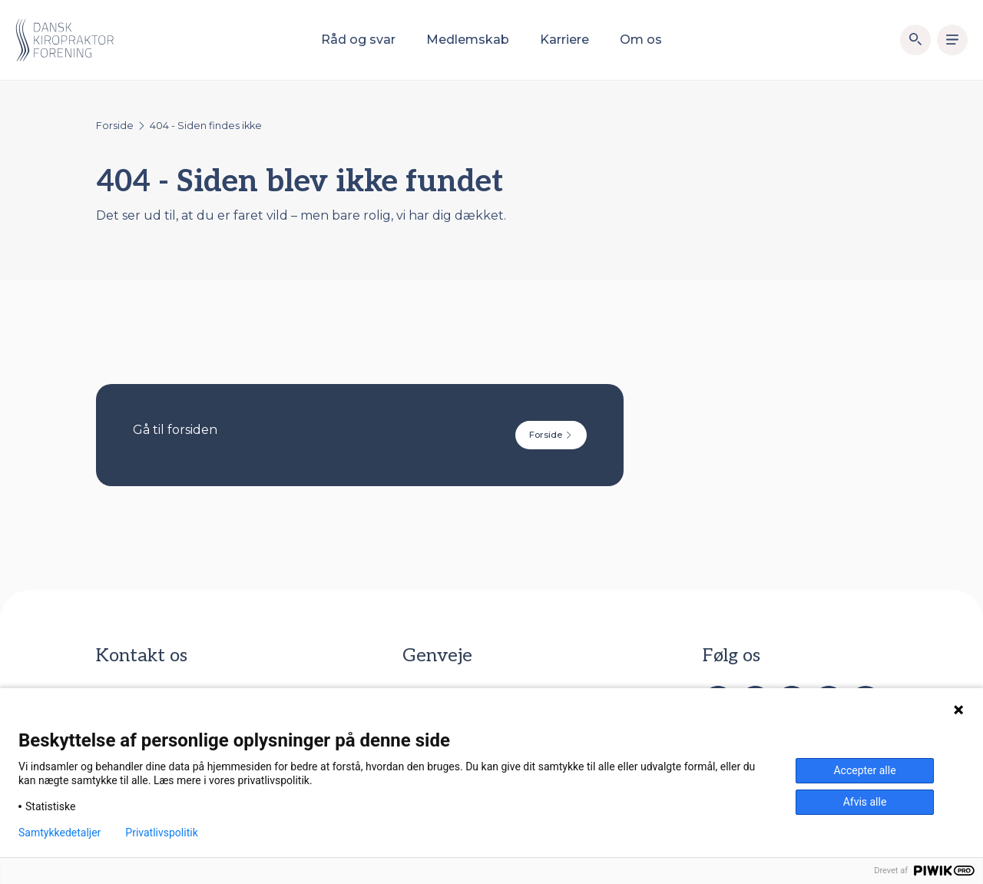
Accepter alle (864, 770)
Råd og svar (358, 39)
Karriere (564, 39)
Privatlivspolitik (161, 832)
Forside (115, 125)
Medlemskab (467, 39)
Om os (641, 39)
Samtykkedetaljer (59, 832)
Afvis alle (865, 802)
